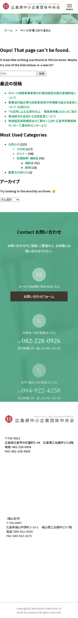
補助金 (29, 163)
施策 (28, 167)
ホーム (8, 30)
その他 (21, 149)
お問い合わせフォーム (39, 303)
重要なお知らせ (18, 172)
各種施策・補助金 (27, 158)
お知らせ (13, 144)
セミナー (22, 153)
